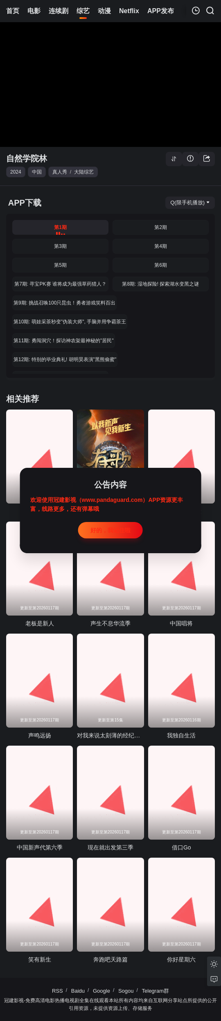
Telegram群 (155, 991)
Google (101, 991)
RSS (57, 991)
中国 (37, 172)
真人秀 (59, 172)
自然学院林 (26, 158)
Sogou (126, 991)
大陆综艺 (84, 172)
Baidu (78, 991)
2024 (15, 172)
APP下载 (24, 202)
